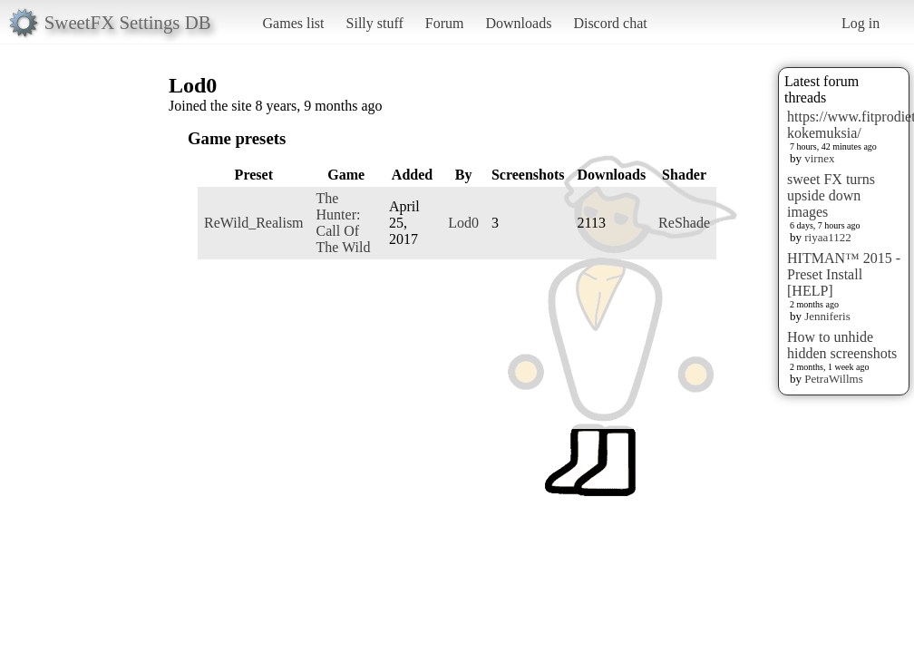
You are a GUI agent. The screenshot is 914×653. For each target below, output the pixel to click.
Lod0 (463, 222)
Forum (444, 23)
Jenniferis (827, 316)
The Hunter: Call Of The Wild (343, 222)
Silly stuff (375, 23)
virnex (819, 158)
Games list (294, 23)
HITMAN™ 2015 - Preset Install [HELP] (843, 274)
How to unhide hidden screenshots (842, 345)
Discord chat (610, 23)
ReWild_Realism (254, 222)
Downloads (518, 23)
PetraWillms (833, 378)
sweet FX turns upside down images (831, 195)
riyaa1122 (827, 237)
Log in (860, 23)
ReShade (684, 222)
